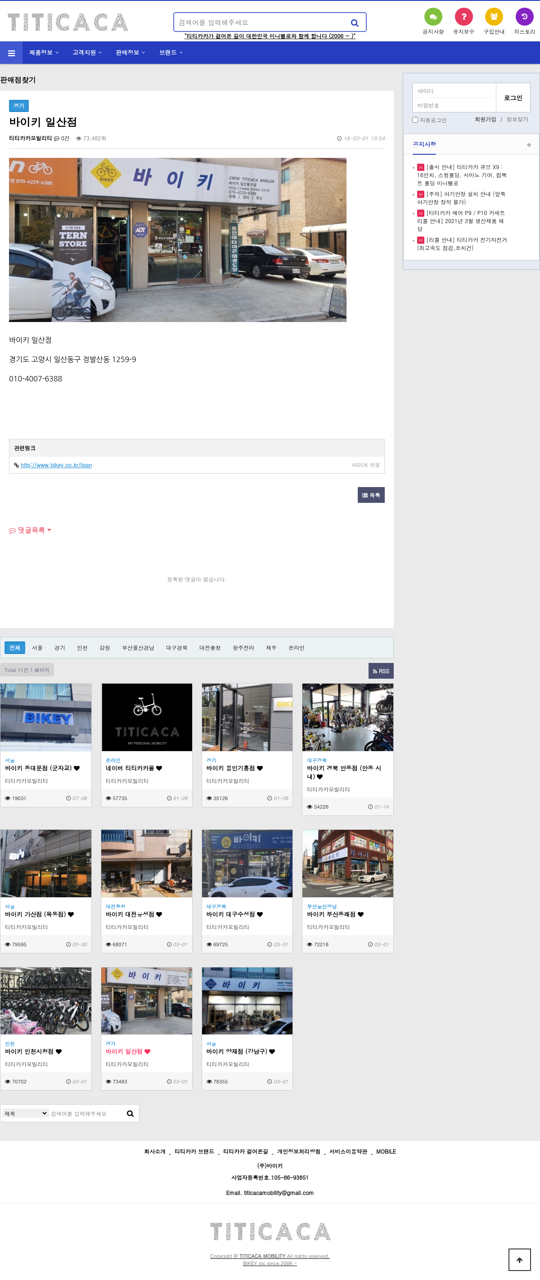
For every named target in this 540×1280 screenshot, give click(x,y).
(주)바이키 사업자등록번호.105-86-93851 (270, 1171)
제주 (271, 647)
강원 (104, 647)
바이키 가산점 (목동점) (39, 914)
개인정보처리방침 (298, 1151)
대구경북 (177, 647)
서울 (37, 647)
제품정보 (41, 52)
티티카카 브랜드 (194, 1151)
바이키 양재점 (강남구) (241, 1051)
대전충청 (210, 647)
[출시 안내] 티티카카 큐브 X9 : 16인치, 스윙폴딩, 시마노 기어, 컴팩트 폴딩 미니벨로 (462, 175)
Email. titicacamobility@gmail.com (270, 1192)
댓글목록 (27, 530)
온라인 (296, 647)
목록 (371, 495)
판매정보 (128, 52)
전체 (14, 647)
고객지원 (84, 52)
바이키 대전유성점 (134, 914)
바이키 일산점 (128, 1051)
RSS (381, 671)
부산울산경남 (138, 647)
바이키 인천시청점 (33, 1051)
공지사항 (424, 144)
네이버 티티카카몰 (134, 768)
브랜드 (168, 52)
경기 (59, 647)
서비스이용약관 (348, 1151)
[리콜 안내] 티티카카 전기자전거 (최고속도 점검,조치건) (462, 243)
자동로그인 (433, 120)
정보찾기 (517, 119)
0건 (62, 138)
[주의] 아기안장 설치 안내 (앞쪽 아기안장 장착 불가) (461, 198)
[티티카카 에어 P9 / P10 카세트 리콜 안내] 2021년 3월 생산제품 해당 (461, 221)
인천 (82, 647)
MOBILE (386, 1151)
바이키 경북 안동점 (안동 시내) (344, 772)
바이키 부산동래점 (335, 914)
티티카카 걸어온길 (245, 1151)
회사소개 (155, 1151)
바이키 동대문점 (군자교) (42, 768)
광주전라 (243, 647)
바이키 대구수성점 (235, 914)
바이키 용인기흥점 (235, 768)
